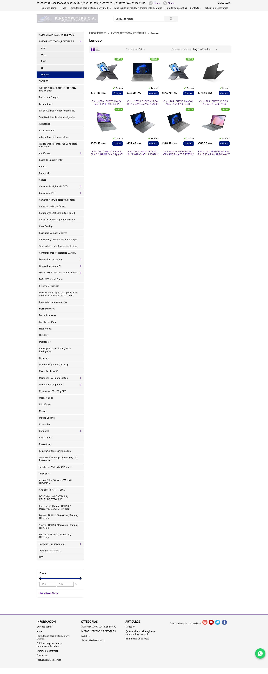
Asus (43, 48)
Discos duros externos (50, 259)
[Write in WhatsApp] (260, 653)
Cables (42, 179)
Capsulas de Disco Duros (52, 206)
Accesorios (44, 123)
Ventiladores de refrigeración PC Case (58, 246)
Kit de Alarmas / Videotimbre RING (57, 110)
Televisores (45, 473)
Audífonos (44, 153)
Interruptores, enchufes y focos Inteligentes (55, 350)
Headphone (45, 328)
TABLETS (43, 81)
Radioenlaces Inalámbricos (53, 301)
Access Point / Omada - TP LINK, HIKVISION (55, 482)
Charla (169, 3)
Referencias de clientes (137, 638)
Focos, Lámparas (47, 315)
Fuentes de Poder (48, 321)
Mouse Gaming (47, 417)
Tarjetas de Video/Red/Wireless (55, 466)
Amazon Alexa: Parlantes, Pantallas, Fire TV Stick (57, 89)
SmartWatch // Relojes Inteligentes (57, 117)
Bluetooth (44, 173)
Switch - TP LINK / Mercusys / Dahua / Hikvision (58, 526)
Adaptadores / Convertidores (54, 137)
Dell (43, 54)
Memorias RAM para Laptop (53, 377)
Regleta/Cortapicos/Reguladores (55, 450)
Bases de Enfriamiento (50, 159)
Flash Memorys (47, 308)
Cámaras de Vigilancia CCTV (53, 186)
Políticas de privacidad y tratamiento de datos (138, 7)
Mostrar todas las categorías (93, 640)
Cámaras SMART (47, 193)
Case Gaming (46, 226)
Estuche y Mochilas (49, 285)
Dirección (130, 626)
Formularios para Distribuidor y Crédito (90, 7)
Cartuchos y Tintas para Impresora (57, 219)
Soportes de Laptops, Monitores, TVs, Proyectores (58, 459)
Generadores (45, 103)
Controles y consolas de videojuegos (58, 239)
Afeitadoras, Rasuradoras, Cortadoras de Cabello (58, 145)
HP (42, 67)
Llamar (154, 3)
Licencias (44, 358)
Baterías (43, 166)
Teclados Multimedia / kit (52, 543)
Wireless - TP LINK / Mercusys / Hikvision (55, 536)
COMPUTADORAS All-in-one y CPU (57, 34)
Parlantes (44, 430)
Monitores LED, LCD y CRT (52, 391)
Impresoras (45, 341)
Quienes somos (49, 7)
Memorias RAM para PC (51, 384)
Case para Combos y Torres (53, 232)
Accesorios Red (47, 130)
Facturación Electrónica (216, 7)
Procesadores (46, 437)
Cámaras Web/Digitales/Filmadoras (57, 199)
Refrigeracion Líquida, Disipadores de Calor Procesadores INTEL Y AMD (58, 294)
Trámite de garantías (176, 7)
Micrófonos (45, 404)
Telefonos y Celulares (50, 550)
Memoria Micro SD (48, 371)
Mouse (42, 411)
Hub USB (43, 335)
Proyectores (45, 444)
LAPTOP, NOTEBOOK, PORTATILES (56, 41)
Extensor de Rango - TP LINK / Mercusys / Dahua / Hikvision (55, 507)
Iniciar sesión (224, 3)
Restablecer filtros (48, 593)
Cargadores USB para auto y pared (57, 212)
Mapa (63, 7)
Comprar (118, 93)
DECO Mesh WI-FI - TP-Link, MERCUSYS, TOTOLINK (53, 498)
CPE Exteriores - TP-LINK (52, 489)
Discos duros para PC (50, 266)
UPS (41, 557)
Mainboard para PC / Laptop (54, 364)
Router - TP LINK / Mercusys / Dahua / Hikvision (58, 517)
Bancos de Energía (48, 97)
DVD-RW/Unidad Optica (51, 279)
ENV (43, 61)
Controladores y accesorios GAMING (57, 252)
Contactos (195, 7)
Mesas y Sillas (46, 397)
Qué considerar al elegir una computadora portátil (140, 633)
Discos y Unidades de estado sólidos (58, 272)
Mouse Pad (45, 424)
